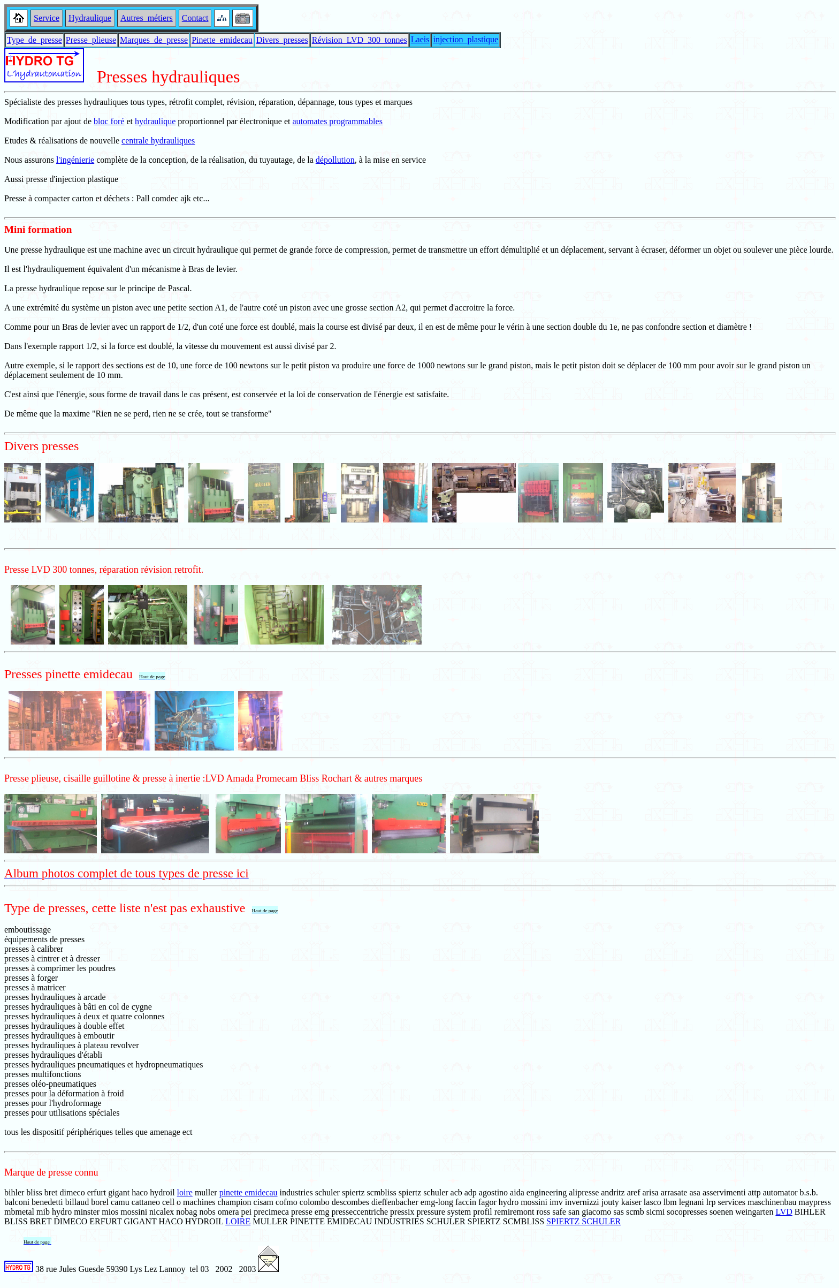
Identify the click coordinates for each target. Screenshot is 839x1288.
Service (46, 17)
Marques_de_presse (154, 39)
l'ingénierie (75, 159)
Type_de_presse (34, 39)
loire (185, 1192)
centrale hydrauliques (158, 140)
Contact (195, 17)
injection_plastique (465, 39)
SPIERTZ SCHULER (583, 1221)
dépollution (335, 159)
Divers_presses (282, 39)
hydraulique (155, 121)
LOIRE (237, 1221)
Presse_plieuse (91, 39)
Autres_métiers (146, 17)
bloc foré (109, 121)
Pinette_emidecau (222, 39)
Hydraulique (89, 17)
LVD (783, 1211)
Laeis (420, 39)
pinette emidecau (248, 1192)
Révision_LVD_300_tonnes (359, 39)
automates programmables (337, 121)
